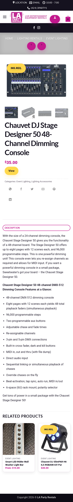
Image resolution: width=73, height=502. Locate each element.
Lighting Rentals (29, 38)
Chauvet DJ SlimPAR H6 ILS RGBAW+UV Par (54, 463)
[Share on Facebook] (21, 190)
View (11, 170)
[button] (5, 17)
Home (9, 38)
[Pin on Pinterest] (54, 190)
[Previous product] (41, 46)
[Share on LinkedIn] (10, 201)
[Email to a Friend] (43, 190)
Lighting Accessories (41, 181)
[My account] (55, 19)
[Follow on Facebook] (34, 27)
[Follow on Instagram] (38, 27)
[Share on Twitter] (32, 190)
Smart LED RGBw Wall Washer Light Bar (17, 463)
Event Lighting (57, 38)
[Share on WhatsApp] (10, 190)
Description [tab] (12, 227)
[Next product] (31, 46)
